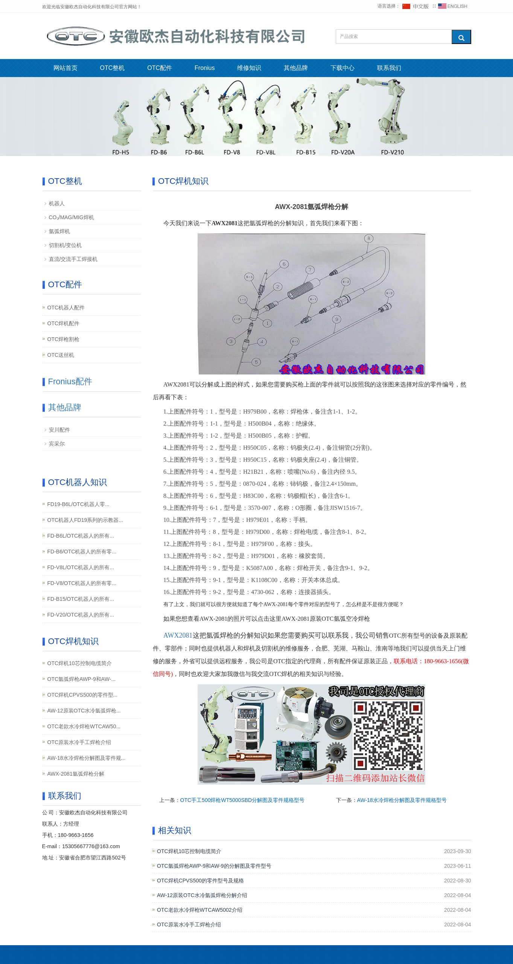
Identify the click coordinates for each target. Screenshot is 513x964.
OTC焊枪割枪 (63, 339)
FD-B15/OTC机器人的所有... (80, 599)
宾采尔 (57, 444)
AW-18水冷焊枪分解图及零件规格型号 (402, 800)
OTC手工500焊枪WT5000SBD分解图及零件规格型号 (242, 800)
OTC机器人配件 (66, 308)
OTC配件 (159, 68)
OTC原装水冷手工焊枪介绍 (189, 925)
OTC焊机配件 (63, 323)
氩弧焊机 (59, 231)
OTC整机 (112, 68)
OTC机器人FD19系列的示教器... (85, 520)
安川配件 (59, 430)
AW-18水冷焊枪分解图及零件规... (86, 758)
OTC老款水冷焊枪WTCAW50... (84, 726)
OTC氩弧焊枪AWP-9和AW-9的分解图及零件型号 (214, 866)
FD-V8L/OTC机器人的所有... (80, 567)
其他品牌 (296, 68)
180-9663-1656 (76, 835)
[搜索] (461, 37)
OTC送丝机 (61, 355)
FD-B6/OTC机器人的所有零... (82, 552)
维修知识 (249, 68)
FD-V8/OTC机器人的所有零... (82, 583)
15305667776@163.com (91, 846)
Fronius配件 (70, 381)
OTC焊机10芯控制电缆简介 (189, 851)
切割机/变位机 (65, 245)
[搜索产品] (394, 36)
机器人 (57, 203)
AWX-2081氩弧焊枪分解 (75, 774)
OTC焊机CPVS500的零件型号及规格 (200, 881)
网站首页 (65, 68)
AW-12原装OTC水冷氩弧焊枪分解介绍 (202, 895)
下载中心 (342, 68)
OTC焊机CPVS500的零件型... (82, 695)
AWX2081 (178, 635)
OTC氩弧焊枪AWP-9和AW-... (81, 679)
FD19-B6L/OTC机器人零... (78, 504)
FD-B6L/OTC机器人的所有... (80, 536)
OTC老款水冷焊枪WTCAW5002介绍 (199, 910)
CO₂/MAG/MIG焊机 (71, 217)
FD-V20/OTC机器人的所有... (80, 615)
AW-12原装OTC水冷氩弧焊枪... (84, 711)
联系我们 (389, 68)
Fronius (205, 68)
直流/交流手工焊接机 (73, 259)
